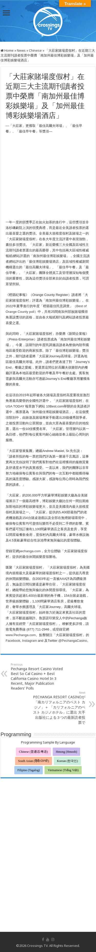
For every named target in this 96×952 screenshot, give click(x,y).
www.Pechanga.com (21, 635)
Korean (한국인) (67, 761)
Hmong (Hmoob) (66, 752)
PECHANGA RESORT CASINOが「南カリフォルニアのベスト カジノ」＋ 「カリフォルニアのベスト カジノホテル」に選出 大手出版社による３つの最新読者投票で (59, 708)
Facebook (13, 641)
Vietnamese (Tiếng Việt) (63, 770)
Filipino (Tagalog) (28, 770)
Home (7, 50)
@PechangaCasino (72, 641)
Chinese (35, 50)
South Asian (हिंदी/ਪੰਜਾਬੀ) (33, 761)
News (21, 50)
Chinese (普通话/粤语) (33, 752)
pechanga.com (30, 551)
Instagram (29, 641)
